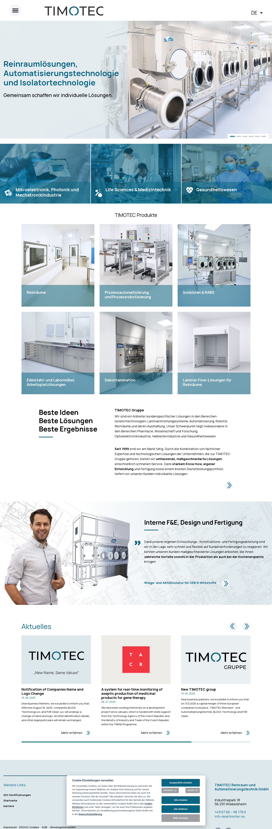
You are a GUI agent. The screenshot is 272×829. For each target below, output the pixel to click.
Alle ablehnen (181, 809)
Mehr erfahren (76, 733)
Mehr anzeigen (180, 818)
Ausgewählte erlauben (180, 782)
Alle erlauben (180, 800)
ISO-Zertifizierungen (17, 795)
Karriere (8, 806)
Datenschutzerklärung (90, 814)
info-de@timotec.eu (230, 816)
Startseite (10, 800)
